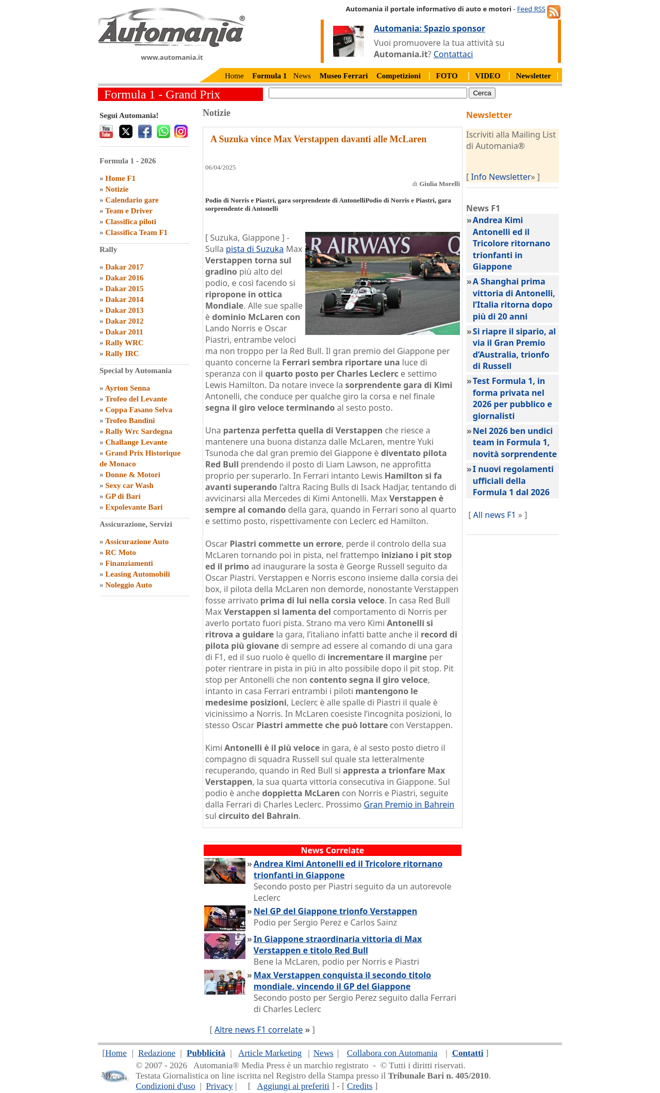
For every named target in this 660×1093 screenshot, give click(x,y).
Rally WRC (124, 343)
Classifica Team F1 (136, 232)
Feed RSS (531, 8)
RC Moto (120, 552)
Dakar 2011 (124, 332)
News (302, 76)
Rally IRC (122, 353)
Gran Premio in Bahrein (409, 804)
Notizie (116, 189)
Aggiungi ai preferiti (293, 1086)
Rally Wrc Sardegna (138, 431)
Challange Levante (136, 442)
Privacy (219, 1086)
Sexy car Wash (129, 485)
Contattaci (453, 54)
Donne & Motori (132, 474)
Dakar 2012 (124, 321)
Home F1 (120, 178)
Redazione (156, 1053)
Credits (359, 1086)
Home (234, 76)
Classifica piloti (130, 221)
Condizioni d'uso (165, 1086)
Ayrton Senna (127, 388)
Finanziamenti (129, 563)
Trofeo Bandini (130, 420)
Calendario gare (131, 200)
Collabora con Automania (392, 1053)
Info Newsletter (501, 176)
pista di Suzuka (255, 249)
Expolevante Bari (133, 507)
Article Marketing (270, 1053)
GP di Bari (122, 496)
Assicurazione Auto (137, 541)
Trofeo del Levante (136, 399)
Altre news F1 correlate (258, 1029)
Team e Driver (129, 211)
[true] (368, 93)
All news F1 (494, 514)
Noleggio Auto (128, 585)
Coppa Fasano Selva (138, 410)
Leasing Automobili (137, 574)
